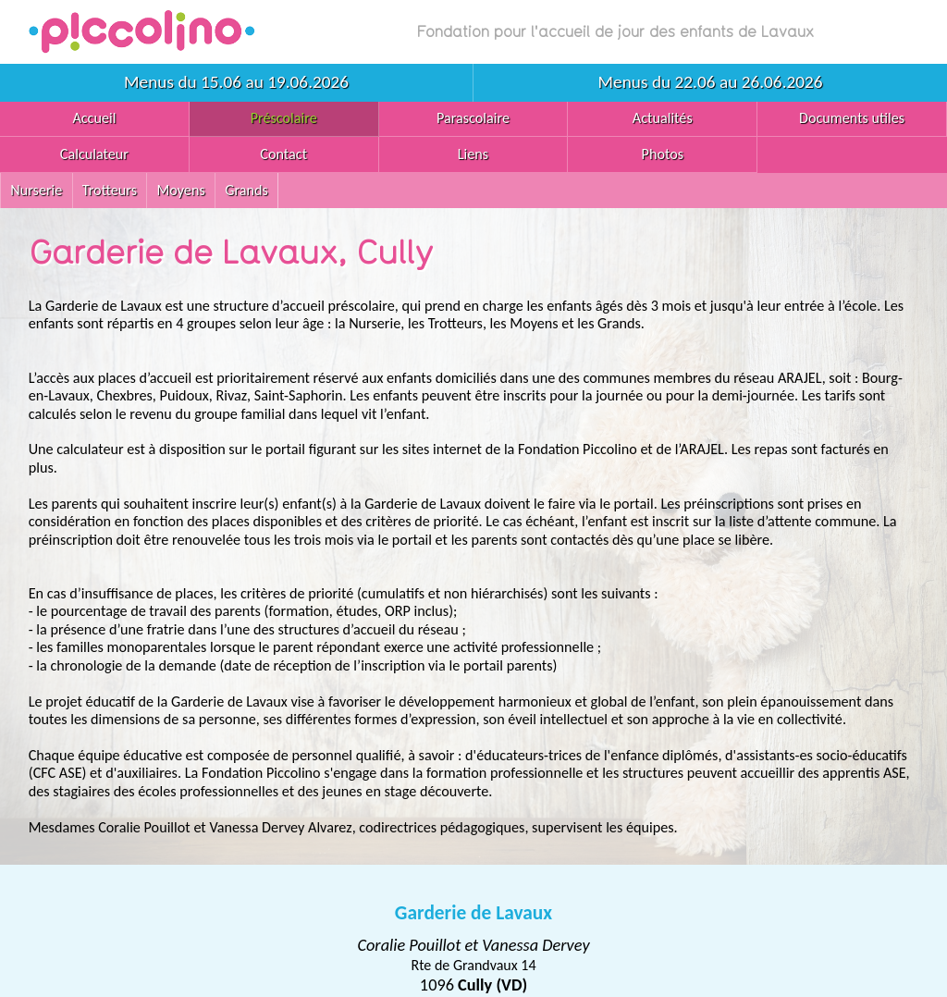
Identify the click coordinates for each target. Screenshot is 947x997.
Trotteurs (109, 190)
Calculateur (94, 154)
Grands (246, 190)
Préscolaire (284, 118)
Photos (663, 154)
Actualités (663, 118)
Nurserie (36, 190)
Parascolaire (473, 118)
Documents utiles (851, 118)
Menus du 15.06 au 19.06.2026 (236, 81)
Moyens (180, 190)
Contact (283, 154)
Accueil (94, 118)
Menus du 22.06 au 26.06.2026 (710, 81)
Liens (473, 154)
